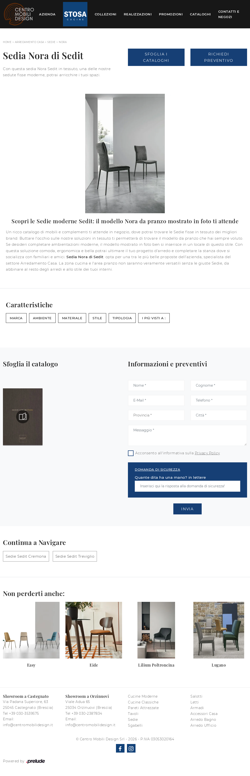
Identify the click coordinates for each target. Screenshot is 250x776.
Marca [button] (16, 318)
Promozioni (171, 14)
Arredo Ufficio (203, 725)
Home (7, 42)
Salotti (196, 696)
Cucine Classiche (143, 702)
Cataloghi (200, 14)
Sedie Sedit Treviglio (74, 556)
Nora (63, 42)
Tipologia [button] (122, 318)
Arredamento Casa (29, 42)
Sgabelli (135, 725)
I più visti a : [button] (154, 318)
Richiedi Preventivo (218, 57)
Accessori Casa (204, 714)
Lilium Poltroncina (156, 665)
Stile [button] (97, 318)
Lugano (219, 665)
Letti (194, 702)
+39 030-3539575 (24, 713)
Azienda (47, 14)
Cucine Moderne (142, 696)
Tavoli (133, 714)
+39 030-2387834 (87, 713)
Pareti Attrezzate (143, 708)
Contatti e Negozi (229, 14)
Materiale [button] (72, 318)
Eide (94, 665)
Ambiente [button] (42, 318)
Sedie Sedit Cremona (26, 556)
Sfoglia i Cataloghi (156, 57)
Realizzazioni (138, 14)
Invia (187, 509)
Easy (31, 665)
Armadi (197, 708)
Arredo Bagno (203, 719)
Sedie (51, 42)
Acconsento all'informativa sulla (177, 453)
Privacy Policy (207, 453)
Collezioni (105, 14)
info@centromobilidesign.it (28, 725)
